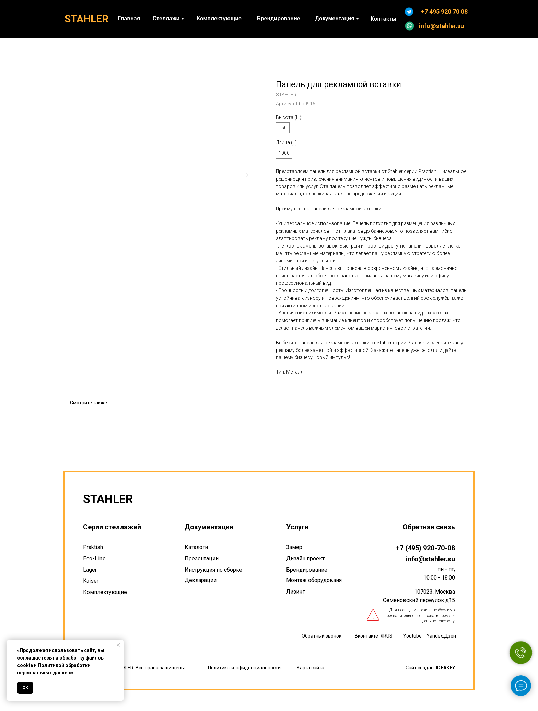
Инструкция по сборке (213, 569)
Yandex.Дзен (441, 636)
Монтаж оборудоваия (314, 580)
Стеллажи (166, 18)
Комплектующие (219, 18)
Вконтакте (366, 636)
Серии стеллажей (112, 527)
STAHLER (86, 19)
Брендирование (278, 18)
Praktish (93, 547)
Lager (90, 569)
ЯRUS (387, 636)
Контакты (383, 19)
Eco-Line (94, 558)
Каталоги (196, 547)
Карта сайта (310, 667)
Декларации (201, 580)
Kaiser (90, 580)
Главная (129, 18)
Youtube (412, 636)
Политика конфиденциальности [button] (244, 667)
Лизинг (295, 591)
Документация (334, 18)
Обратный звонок (321, 636)
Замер (294, 547)
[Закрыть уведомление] (118, 645)
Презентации (202, 558)
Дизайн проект (305, 558)
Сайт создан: (430, 667)
